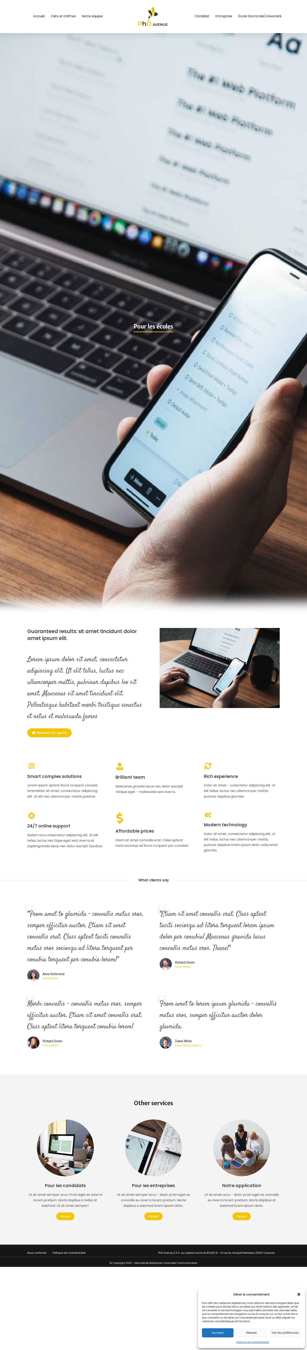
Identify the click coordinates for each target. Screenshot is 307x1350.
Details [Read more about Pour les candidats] (65, 1216)
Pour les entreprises (153, 1185)
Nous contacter (36, 1253)
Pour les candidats (65, 1185)
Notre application (241, 1185)
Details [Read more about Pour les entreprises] (153, 1216)
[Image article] (65, 1147)
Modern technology (225, 825)
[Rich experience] (208, 766)
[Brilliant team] (119, 766)
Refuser (251, 1332)
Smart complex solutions (54, 776)
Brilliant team (130, 777)
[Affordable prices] (119, 818)
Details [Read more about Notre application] (242, 1216)
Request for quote (49, 732)
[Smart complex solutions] (31, 766)
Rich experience (221, 776)
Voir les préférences (285, 1332)
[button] (299, 1294)
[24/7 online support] (31, 815)
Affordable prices (134, 831)
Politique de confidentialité (252, 1342)
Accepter (218, 1332)
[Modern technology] (208, 815)
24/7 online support (48, 826)
